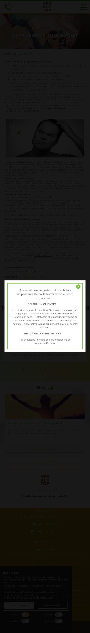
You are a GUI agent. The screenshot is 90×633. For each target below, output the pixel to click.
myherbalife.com (45, 343)
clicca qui (44, 324)
